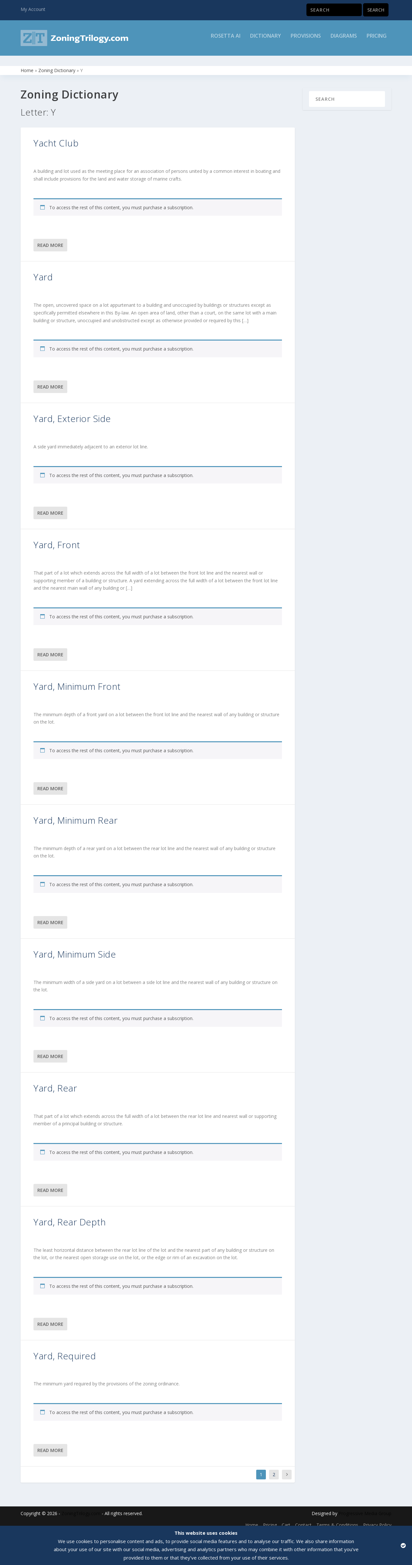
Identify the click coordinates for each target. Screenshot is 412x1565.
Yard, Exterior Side (72, 413)
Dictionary (265, 41)
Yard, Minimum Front (77, 680)
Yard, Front (56, 539)
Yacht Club (56, 137)
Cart (286, 1519)
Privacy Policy (377, 1519)
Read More (50, 239)
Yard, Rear (55, 1082)
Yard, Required (64, 1350)
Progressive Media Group (365, 1507)
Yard (43, 271)
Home (27, 64)
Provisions (306, 41)
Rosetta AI (225, 41)
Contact (303, 1519)
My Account (33, 9)
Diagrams (344, 41)
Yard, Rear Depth (69, 1216)
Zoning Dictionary (56, 64)
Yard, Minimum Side (74, 948)
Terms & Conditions (337, 1519)
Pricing (377, 41)
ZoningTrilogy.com (80, 1507)
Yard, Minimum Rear (75, 814)
